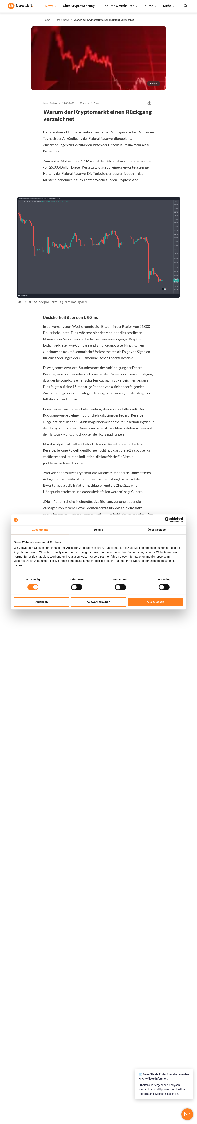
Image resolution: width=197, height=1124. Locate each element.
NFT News (55, 1070)
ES (21, 1056)
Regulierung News (60, 1064)
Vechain (136, 1070)
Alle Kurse (137, 1012)
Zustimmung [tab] (40, 529)
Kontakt (177, 1052)
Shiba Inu (136, 1057)
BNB (134, 1083)
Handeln (95, 1018)
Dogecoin (137, 1044)
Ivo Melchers (22, 677)
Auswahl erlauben (98, 601)
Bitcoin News (62, 19)
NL (9, 1056)
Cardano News (58, 1031)
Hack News (56, 1077)
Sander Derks (79, 677)
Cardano (136, 1038)
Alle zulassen (155, 601)
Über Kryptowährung (79, 6)
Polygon (136, 1064)
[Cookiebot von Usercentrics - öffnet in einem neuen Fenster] (166, 519)
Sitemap (87, 1117)
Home (46, 19)
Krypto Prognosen (101, 1071)
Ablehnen (41, 601)
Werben (177, 1012)
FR (15, 1056)
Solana (135, 1051)
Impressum (179, 1097)
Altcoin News (57, 1044)
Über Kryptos (98, 1039)
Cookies (177, 1091)
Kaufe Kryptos (99, 1012)
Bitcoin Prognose (101, 1078)
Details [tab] (98, 529)
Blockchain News (60, 1051)
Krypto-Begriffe (100, 1052)
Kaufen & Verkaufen (119, 6)
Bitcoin (135, 1018)
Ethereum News (59, 1018)
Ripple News (57, 1025)
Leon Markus (50, 103)
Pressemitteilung (60, 1083)
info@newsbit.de (18, 1022)
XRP (133, 1031)
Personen (96, 1045)
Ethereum (137, 1025)
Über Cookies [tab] (157, 529)
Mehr (167, 6)
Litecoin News (58, 1038)
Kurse (148, 6)
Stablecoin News (59, 1057)
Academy (96, 1058)
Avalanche (137, 1077)
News (49, 6)
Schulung (95, 1065)
